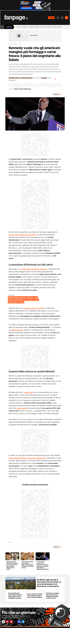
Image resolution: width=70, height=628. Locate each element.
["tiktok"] (4, 622)
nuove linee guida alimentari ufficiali (22, 235)
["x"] (18, 622)
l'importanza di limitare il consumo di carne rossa (27, 458)
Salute (18, 27)
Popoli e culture (46, 27)
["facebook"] (22, 622)
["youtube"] (13, 622)
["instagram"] (8, 622)
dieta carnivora (17, 330)
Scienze (9, 27)
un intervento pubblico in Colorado (33, 269)
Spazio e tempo (56, 27)
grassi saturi (28, 392)
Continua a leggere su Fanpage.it (35, 484)
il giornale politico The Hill (33, 308)
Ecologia (25, 27)
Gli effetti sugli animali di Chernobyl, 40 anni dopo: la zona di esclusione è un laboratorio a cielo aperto (49, 583)
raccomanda (21, 408)
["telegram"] (27, 622)
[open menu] (2, 27)
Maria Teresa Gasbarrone (23, 89)
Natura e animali (34, 27)
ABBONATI (51, 17)
